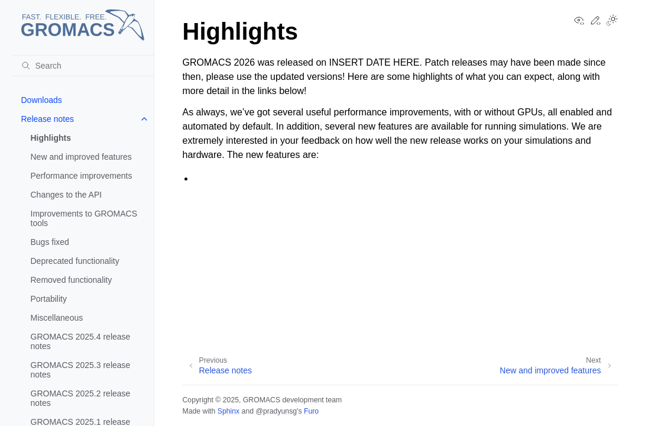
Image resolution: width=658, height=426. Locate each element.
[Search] (83, 65)
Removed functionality (71, 280)
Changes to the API (66, 194)
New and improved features (81, 157)
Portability (49, 299)
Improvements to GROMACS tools (84, 218)
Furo (311, 411)
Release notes (47, 119)
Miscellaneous (57, 317)
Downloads (41, 100)
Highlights (51, 138)
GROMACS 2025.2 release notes (81, 398)
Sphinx (228, 411)
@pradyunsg (276, 411)
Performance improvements (81, 175)
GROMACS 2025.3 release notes (81, 369)
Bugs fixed (50, 242)
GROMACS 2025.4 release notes (81, 341)
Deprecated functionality (75, 261)
